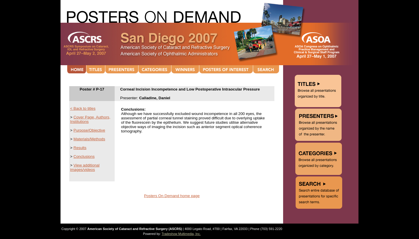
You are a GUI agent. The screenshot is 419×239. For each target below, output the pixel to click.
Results (80, 148)
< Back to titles (82, 108)
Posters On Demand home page (172, 196)
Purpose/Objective (89, 130)
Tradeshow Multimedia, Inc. (180, 234)
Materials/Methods (89, 139)
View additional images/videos (85, 167)
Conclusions (84, 156)
